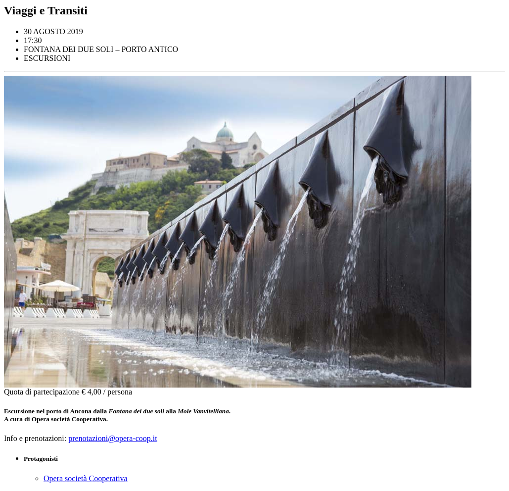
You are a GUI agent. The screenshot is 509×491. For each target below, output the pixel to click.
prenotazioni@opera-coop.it (112, 438)
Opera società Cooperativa (86, 478)
